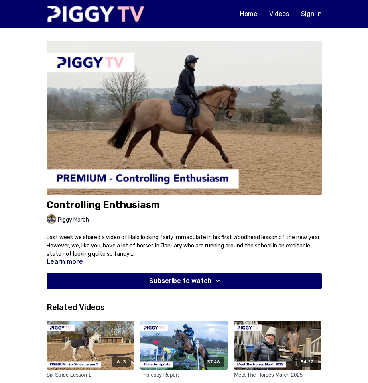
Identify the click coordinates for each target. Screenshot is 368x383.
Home (248, 14)
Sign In (311, 14)
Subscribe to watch (185, 281)
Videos (279, 14)
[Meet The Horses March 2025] (277, 375)
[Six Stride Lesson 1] (90, 375)
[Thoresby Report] (184, 375)
